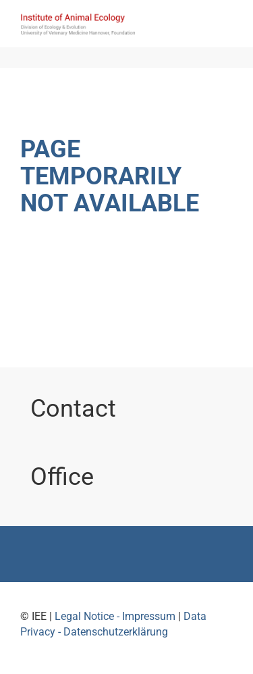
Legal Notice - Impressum (115, 616)
